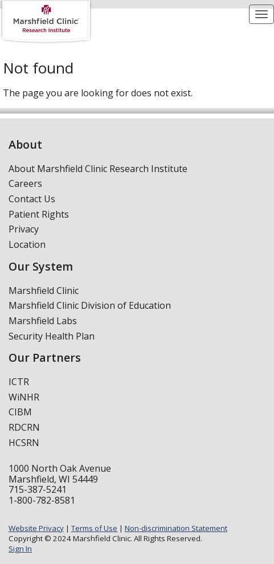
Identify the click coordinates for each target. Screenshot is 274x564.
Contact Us (32, 199)
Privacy (24, 229)
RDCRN (24, 427)
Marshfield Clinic (44, 290)
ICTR (19, 381)
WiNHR (24, 397)
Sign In (20, 548)
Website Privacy (36, 528)
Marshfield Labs (43, 320)
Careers (25, 183)
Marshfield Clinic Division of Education (90, 305)
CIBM (20, 412)
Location (27, 244)
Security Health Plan (52, 336)
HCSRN (24, 442)
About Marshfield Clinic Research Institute (98, 168)
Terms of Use (94, 528)
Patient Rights (39, 214)
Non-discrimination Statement (176, 528)
